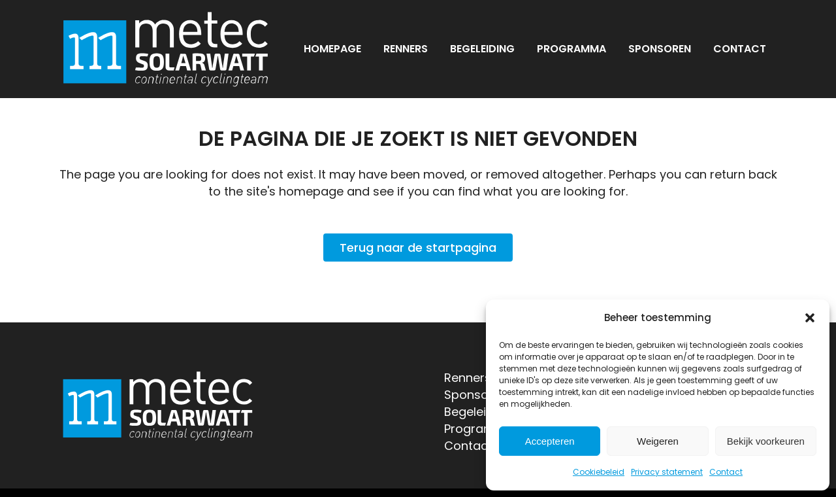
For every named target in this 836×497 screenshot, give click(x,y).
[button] (809, 317)
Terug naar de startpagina (418, 247)
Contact (726, 471)
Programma (479, 428)
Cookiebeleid (598, 471)
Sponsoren (475, 394)
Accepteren (550, 441)
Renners (467, 377)
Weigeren (658, 441)
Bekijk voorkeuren (766, 441)
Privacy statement (667, 471)
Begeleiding (477, 411)
